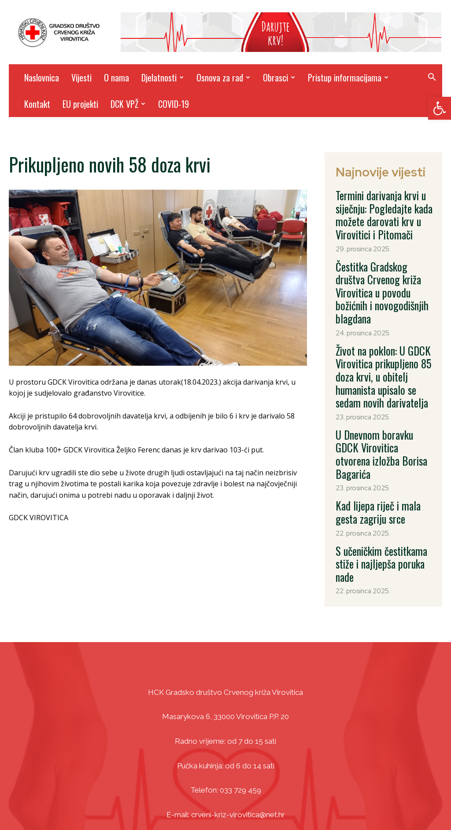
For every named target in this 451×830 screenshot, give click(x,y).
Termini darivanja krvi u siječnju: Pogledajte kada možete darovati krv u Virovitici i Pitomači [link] (376, 209)
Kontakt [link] (37, 103)
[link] (439, 108)
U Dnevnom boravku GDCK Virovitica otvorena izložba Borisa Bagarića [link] (379, 398)
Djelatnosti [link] (162, 77)
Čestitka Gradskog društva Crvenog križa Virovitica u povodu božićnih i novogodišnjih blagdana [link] (379, 270)
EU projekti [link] (80, 103)
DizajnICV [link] (309, 803)
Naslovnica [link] (41, 77)
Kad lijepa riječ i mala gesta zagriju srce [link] (381, 443)
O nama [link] (116, 77)
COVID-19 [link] (173, 103)
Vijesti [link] (81, 77)
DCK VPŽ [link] (128, 103)
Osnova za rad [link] (223, 77)
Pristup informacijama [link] (348, 77)
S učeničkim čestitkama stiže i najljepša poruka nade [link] (383, 484)
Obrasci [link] (279, 77)
